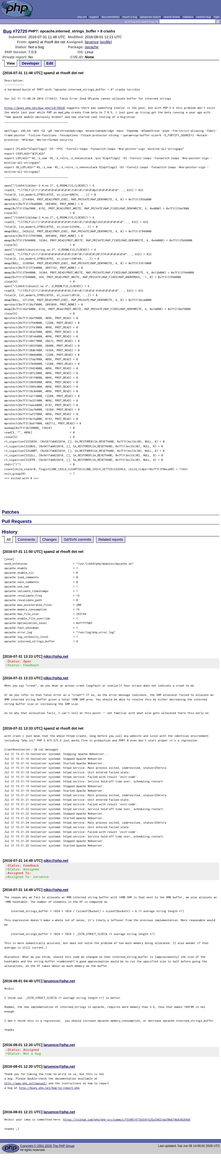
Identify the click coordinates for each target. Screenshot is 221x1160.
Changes (49, 540)
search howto (172, 16)
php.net (81, 16)
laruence (92, 42)
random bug (203, 16)
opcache (91, 47)
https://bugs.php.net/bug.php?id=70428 (34, 107)
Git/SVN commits (77, 540)
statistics (188, 16)
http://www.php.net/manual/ (25, 1089)
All (9, 540)
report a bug (129, 16)
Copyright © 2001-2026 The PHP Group (47, 1152)
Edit (49, 63)
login (217, 16)
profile (106, 42)
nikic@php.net (55, 656)
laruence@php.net (59, 986)
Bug (7, 31)
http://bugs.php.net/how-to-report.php (49, 1093)
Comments (26, 540)
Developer (30, 63)
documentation (110, 16)
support (94, 16)
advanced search (150, 16)
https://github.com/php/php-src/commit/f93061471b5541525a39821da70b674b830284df (127, 1125)
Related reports (110, 540)
